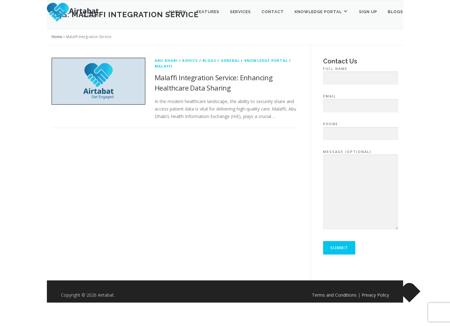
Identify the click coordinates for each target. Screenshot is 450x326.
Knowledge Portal (266, 60)
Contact (273, 11)
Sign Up (368, 11)
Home (57, 36)
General (230, 60)
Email (360, 101)
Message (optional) (360, 190)
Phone (360, 128)
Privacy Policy (375, 295)
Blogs (395, 11)
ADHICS (190, 60)
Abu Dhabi (166, 60)
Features (208, 11)
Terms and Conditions (334, 295)
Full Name (360, 73)
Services (240, 11)
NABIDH (177, 11)
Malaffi (163, 66)
